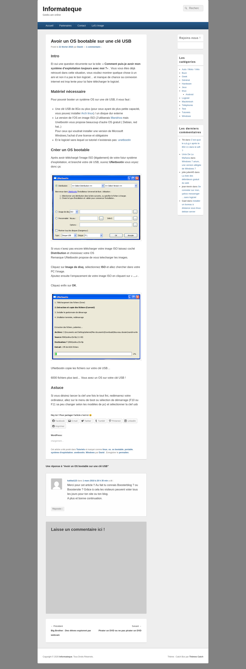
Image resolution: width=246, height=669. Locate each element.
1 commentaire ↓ (94, 47)
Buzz (184, 73)
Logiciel (185, 98)
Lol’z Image (98, 25)
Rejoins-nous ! (190, 38)
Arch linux (87, 113)
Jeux (184, 87)
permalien (124, 452)
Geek (184, 76)
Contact (82, 25)
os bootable (118, 449)
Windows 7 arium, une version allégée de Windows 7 (191, 165)
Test (184, 108)
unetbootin (124, 140)
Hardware (187, 83)
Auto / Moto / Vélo (191, 69)
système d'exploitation (62, 452)
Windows (90, 452)
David (80, 47)
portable (129, 449)
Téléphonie (187, 105)
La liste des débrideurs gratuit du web (190, 179)
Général (186, 80)
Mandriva (116, 117)
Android (189, 94)
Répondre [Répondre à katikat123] (57, 509)
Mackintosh (187, 101)
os (109, 449)
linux (104, 449)
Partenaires (65, 25)
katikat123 (72, 480)
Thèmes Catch (196, 657)
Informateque (62, 8)
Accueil (49, 25)
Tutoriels (80, 449)
